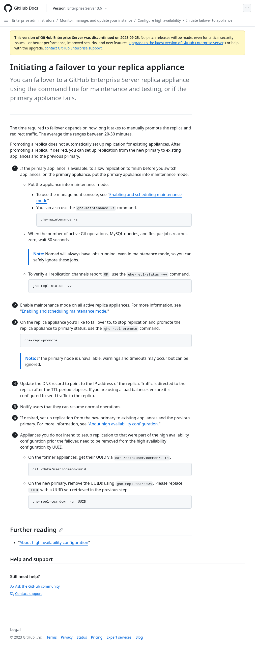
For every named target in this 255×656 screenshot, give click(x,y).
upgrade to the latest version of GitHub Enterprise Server (176, 42)
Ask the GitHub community (35, 586)
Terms (52, 637)
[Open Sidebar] (6, 20)
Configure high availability (159, 20)
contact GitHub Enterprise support (73, 48)
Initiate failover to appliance (209, 20)
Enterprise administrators (33, 20)
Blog (139, 637)
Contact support (26, 593)
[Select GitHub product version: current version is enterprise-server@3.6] (79, 8)
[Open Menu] (247, 8)
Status (82, 637)
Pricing (96, 637)
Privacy (67, 637)
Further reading (36, 529)
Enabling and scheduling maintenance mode (64, 311)
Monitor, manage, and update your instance (96, 20)
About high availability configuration (123, 424)
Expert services (118, 637)
